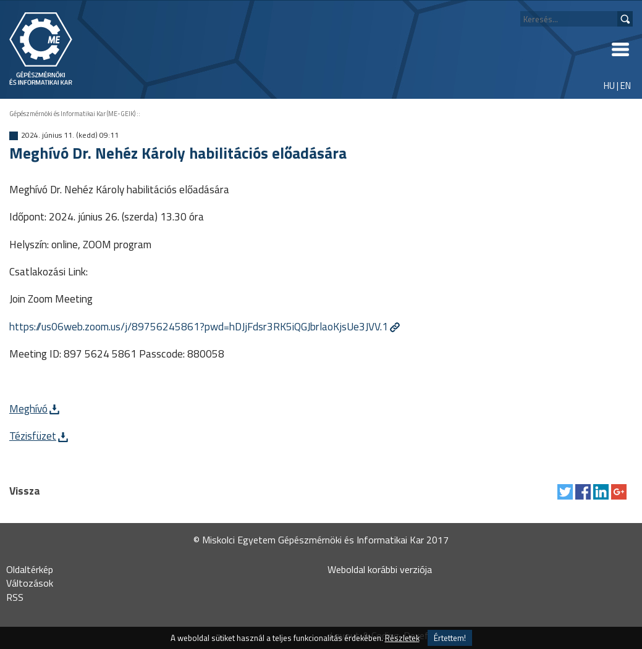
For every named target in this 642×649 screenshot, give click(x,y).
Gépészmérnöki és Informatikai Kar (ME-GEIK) (72, 114)
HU (609, 85)
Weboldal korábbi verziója (379, 569)
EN (625, 85)
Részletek (402, 638)
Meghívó (28, 408)
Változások (29, 583)
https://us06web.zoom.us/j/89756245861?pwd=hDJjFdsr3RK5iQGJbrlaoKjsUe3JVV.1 (198, 326)
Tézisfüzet (32, 435)
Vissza (24, 490)
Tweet (565, 492)
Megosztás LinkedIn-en (601, 492)
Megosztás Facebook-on (583, 492)
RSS (14, 597)
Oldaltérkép (29, 569)
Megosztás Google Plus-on (619, 492)
